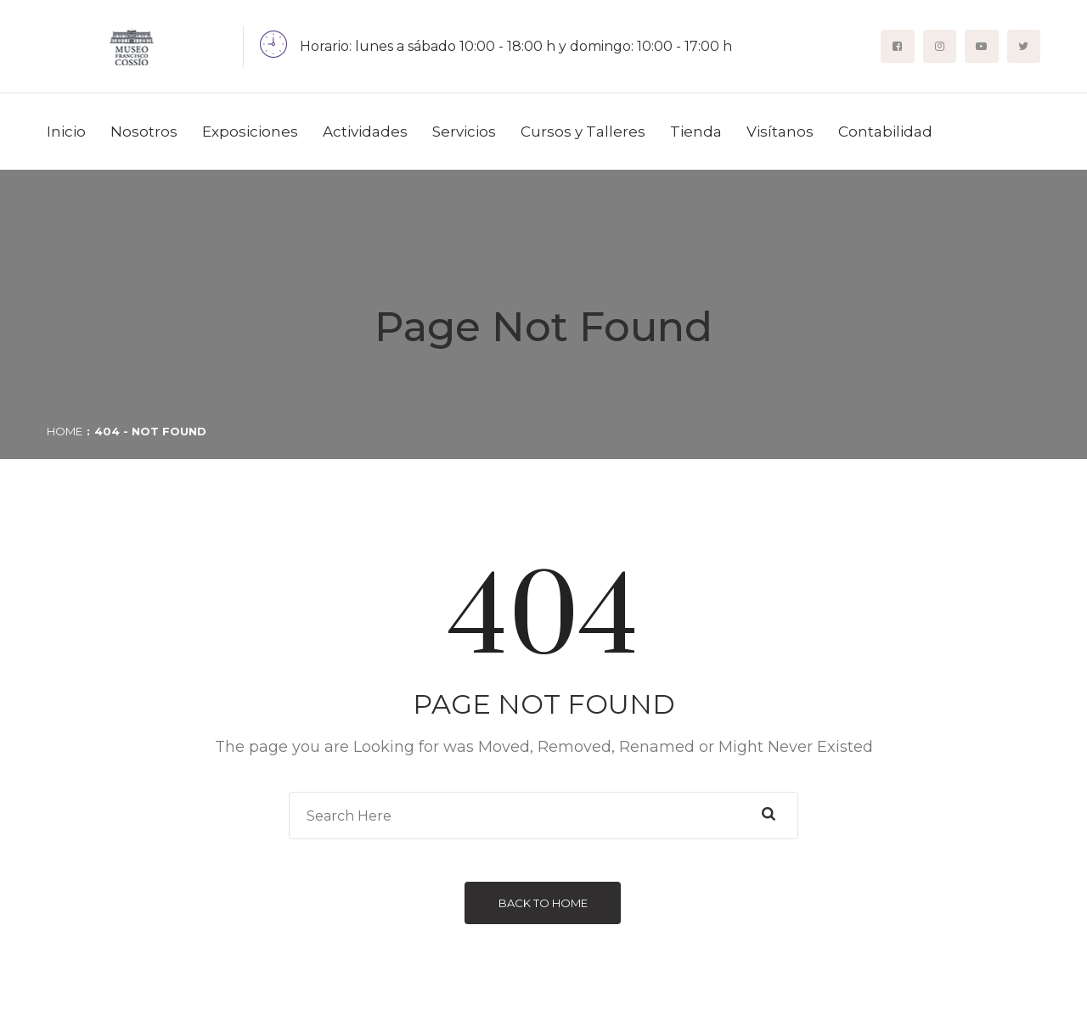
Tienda (696, 131)
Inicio (66, 131)
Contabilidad (885, 131)
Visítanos (780, 131)
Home (64, 431)
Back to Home (544, 903)
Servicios (464, 131)
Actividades (365, 131)
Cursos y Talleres (583, 131)
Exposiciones (250, 131)
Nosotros (143, 131)
